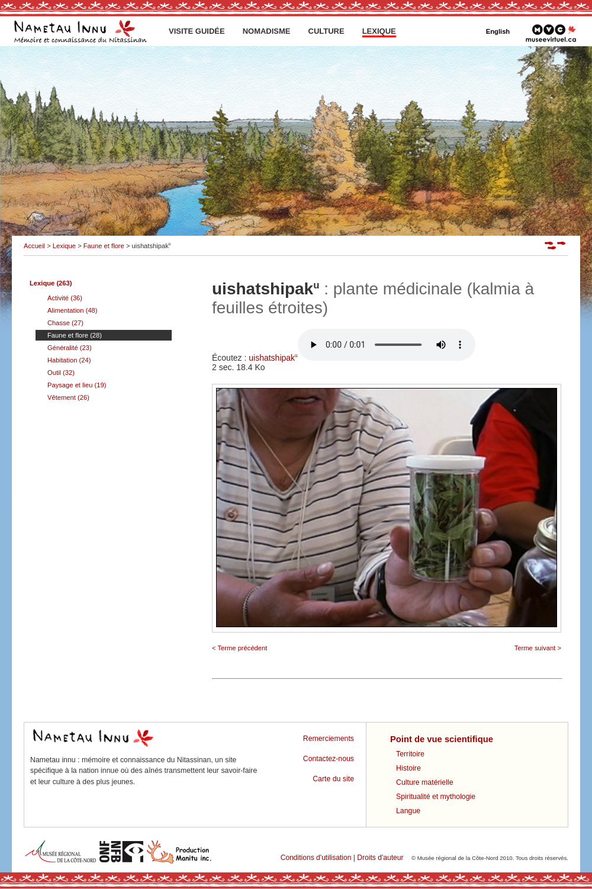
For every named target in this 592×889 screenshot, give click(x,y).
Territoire (410, 754)
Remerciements (328, 738)
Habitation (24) (69, 360)
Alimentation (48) (72, 310)
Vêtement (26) (68, 397)
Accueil (34, 245)
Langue (408, 811)
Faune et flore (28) (74, 335)
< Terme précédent (239, 647)
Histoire (408, 768)
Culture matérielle (424, 782)
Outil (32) (61, 372)
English (498, 31)
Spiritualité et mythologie (435, 796)
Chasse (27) (65, 322)
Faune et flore (103, 245)
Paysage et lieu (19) (77, 385)
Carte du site (333, 779)
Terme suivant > (537, 647)
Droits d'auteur (380, 857)
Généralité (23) (69, 347)
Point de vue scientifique (441, 739)
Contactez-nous (328, 759)
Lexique (64, 245)
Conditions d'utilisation (316, 857)
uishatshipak (362, 357)
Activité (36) (64, 297)
